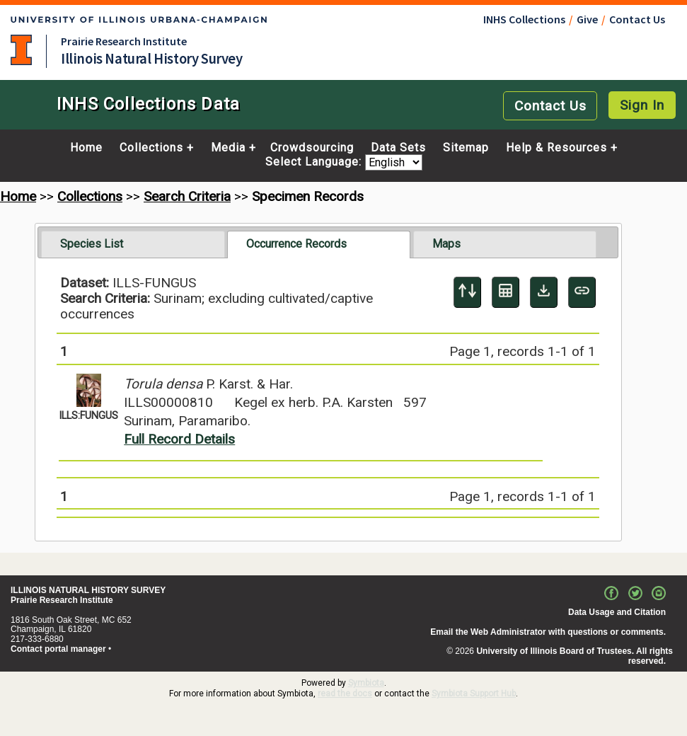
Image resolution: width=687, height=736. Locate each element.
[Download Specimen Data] (544, 292)
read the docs (345, 693)
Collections (151, 148)
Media (228, 148)
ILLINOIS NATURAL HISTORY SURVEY (88, 590)
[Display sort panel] (467, 292)
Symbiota (366, 683)
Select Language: (315, 162)
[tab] (132, 244)
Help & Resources (556, 148)
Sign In (642, 105)
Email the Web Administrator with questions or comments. (548, 632)
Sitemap (466, 148)
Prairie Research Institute (124, 41)
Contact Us (637, 19)
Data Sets (398, 148)
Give (587, 19)
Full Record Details (179, 439)
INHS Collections (524, 19)
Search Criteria (187, 196)
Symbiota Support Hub (474, 693)
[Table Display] (505, 292)
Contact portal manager (58, 649)
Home (86, 148)
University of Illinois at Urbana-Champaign (21, 50)
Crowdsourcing (312, 148)
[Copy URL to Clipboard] (582, 292)
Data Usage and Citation (617, 612)
